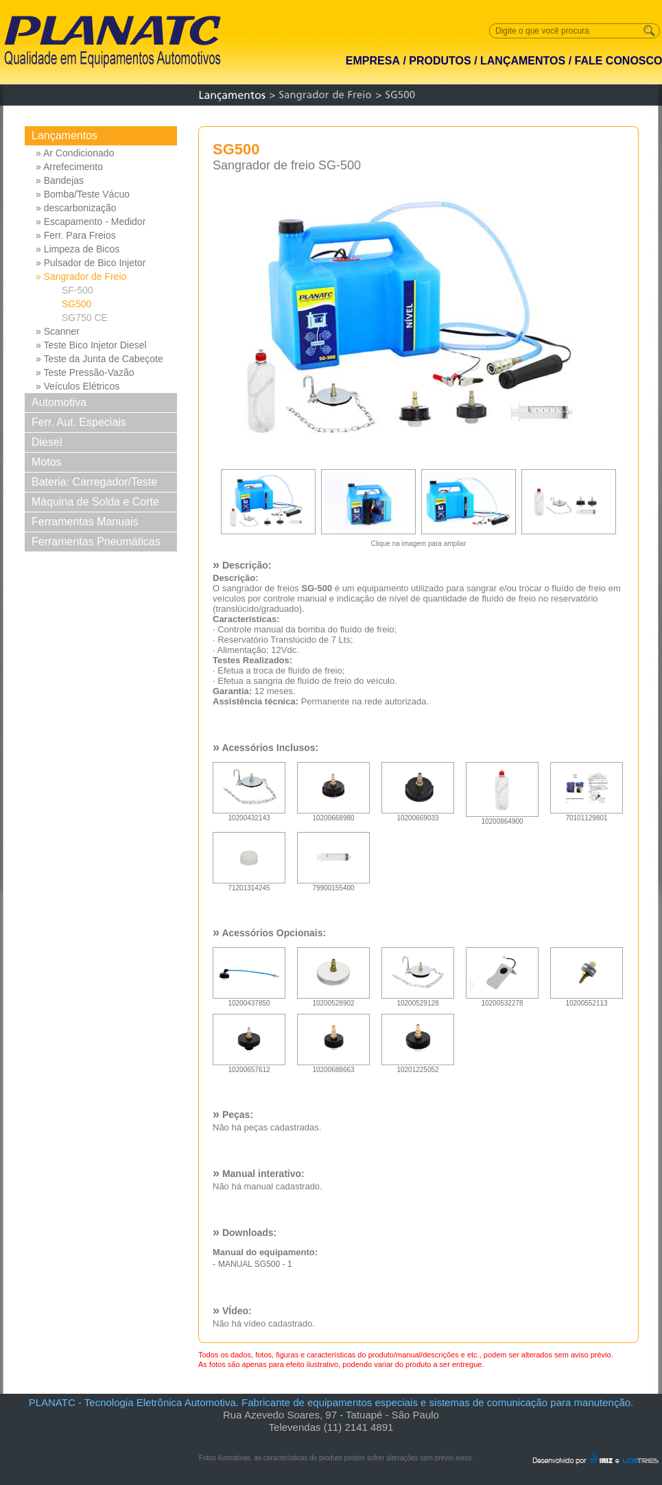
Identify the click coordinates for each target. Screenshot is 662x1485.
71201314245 (249, 885)
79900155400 (333, 885)
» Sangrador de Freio (81, 276)
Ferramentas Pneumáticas (96, 541)
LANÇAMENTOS (522, 61)
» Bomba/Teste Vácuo (83, 194)
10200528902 (333, 1000)
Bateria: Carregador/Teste (94, 482)
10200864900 (502, 818)
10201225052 (417, 1066)
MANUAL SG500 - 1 (255, 1264)
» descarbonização (76, 207)
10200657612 (249, 1066)
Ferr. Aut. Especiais (79, 422)
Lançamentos (64, 135)
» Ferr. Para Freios (76, 235)
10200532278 (502, 1000)
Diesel (47, 442)
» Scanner (58, 331)
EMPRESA (373, 61)
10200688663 (333, 1066)
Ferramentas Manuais (85, 521)
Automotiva (59, 402)
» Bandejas (60, 180)
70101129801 (586, 815)
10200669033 (417, 815)
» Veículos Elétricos (77, 386)
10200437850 (249, 1000)
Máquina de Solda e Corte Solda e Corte (95, 504)
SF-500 (77, 290)
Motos (47, 462)
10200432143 (249, 815)
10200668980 (333, 815)
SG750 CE (85, 317)
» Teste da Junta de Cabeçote (99, 358)
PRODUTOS (440, 61)
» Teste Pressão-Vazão (85, 372)
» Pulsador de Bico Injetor (90, 262)
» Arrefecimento (69, 166)
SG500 (77, 303)
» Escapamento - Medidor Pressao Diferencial (90, 222)
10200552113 (586, 1000)
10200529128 (417, 1000)
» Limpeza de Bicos (77, 248)
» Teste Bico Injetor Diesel (91, 345)
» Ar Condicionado (75, 152)
